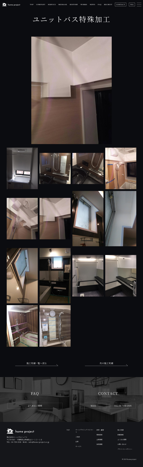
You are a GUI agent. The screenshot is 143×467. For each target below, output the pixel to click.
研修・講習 (100, 430)
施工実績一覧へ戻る (36, 363)
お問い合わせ (122, 444)
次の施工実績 (106, 363)
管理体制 (99, 435)
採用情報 (99, 444)
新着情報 (120, 435)
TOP (68, 430)
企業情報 (99, 439)
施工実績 (120, 430)
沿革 (77, 441)
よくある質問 (122, 439)
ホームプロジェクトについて (84, 431)
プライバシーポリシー (125, 449)
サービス (78, 446)
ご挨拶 (78, 437)
